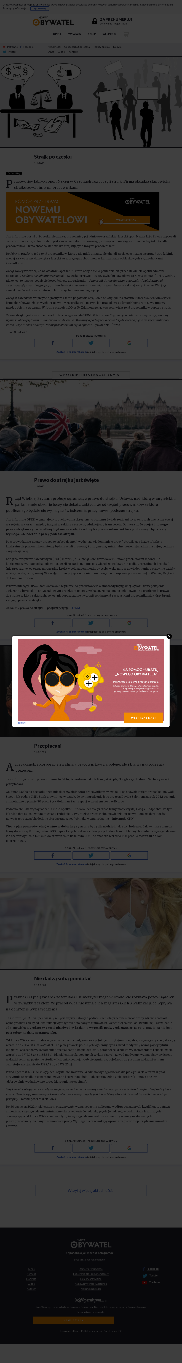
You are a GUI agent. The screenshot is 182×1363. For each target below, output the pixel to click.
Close (169, 636)
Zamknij (22, 722)
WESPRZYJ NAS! (143, 717)
